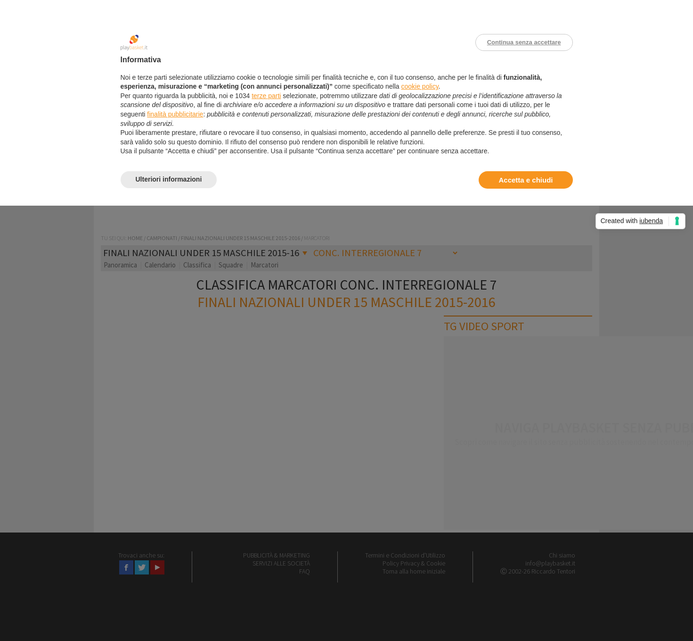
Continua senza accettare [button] (524, 42)
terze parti (266, 96)
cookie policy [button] (419, 86)
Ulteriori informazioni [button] (169, 179)
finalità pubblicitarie (175, 114)
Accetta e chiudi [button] (525, 180)
